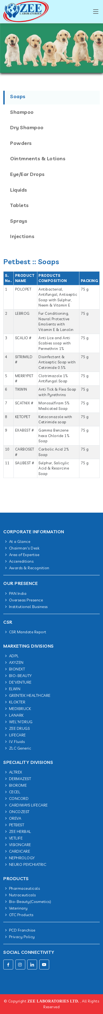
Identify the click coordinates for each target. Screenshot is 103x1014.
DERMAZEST (20, 779)
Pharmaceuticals (24, 888)
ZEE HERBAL (20, 831)
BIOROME (18, 785)
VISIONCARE (20, 845)
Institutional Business (28, 607)
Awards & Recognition (29, 568)
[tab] (51, 105)
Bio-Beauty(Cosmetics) (30, 902)
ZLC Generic (20, 748)
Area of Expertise (24, 555)
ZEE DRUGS (19, 728)
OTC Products (21, 915)
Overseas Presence (26, 600)
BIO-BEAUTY (20, 676)
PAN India (18, 593)
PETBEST (16, 825)
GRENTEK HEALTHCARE (30, 695)
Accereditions (21, 561)
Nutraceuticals (22, 895)
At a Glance (19, 541)
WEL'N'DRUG (21, 722)
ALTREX (15, 772)
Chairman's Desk (24, 548)
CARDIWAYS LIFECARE (28, 805)
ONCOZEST (19, 812)
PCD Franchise (22, 930)
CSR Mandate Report (27, 632)
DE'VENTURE (20, 682)
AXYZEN (16, 662)
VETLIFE (16, 838)
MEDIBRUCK (20, 709)
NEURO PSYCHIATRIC (27, 864)
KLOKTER (17, 702)
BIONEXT (17, 669)
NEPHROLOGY (22, 858)
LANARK (16, 715)
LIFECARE (17, 735)
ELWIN (15, 689)
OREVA (15, 818)
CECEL (15, 792)
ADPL (14, 656)
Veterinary (18, 908)
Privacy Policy (22, 937)
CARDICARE (19, 851)
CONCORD (19, 798)
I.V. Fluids (17, 742)
